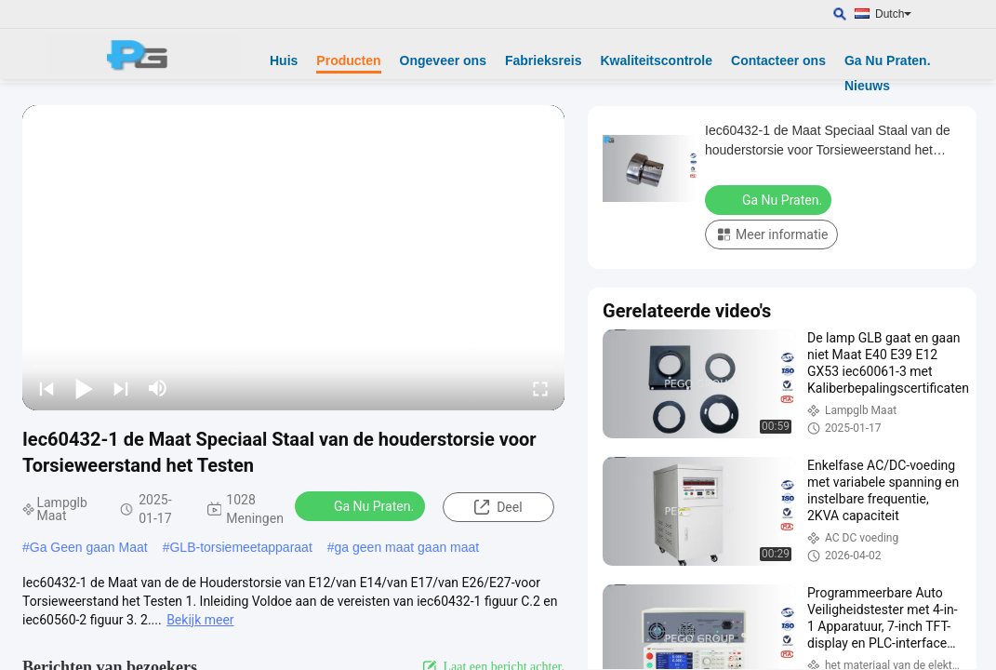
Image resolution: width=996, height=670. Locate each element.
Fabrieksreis (543, 60)
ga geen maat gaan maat (407, 547)
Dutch (893, 13)
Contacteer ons (778, 60)
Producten (348, 60)
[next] (120, 388)
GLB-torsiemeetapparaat (240, 547)
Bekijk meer (199, 619)
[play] (294, 257)
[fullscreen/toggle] (540, 388)
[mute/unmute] (158, 388)
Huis (284, 60)
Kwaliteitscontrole (656, 60)
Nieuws (867, 85)
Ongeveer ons (443, 60)
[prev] (46, 388)
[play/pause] (83, 388)
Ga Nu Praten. (887, 60)
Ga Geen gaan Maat (89, 547)
